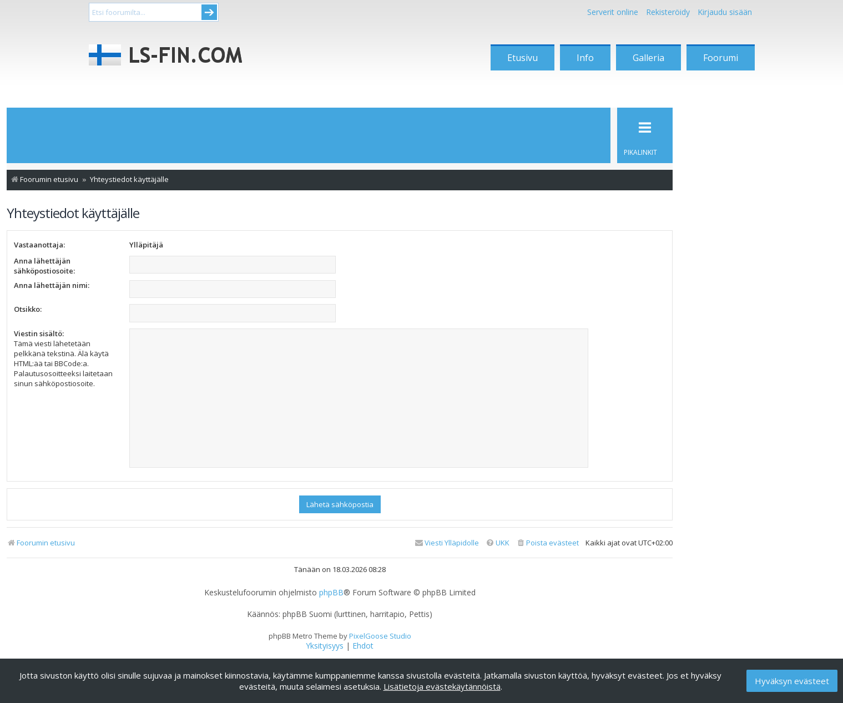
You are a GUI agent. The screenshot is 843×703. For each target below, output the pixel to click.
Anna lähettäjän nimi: (51, 285)
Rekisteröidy (668, 12)
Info (585, 58)
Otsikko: (28, 309)
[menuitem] (547, 543)
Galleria (648, 58)
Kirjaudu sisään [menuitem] (725, 12)
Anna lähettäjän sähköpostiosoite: (44, 266)
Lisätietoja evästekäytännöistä (442, 686)
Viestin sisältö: (39, 333)
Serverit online (612, 12)
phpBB (331, 593)
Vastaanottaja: (39, 245)
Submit (209, 12)
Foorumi (720, 58)
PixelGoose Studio (380, 636)
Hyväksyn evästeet (792, 680)
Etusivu (522, 58)
